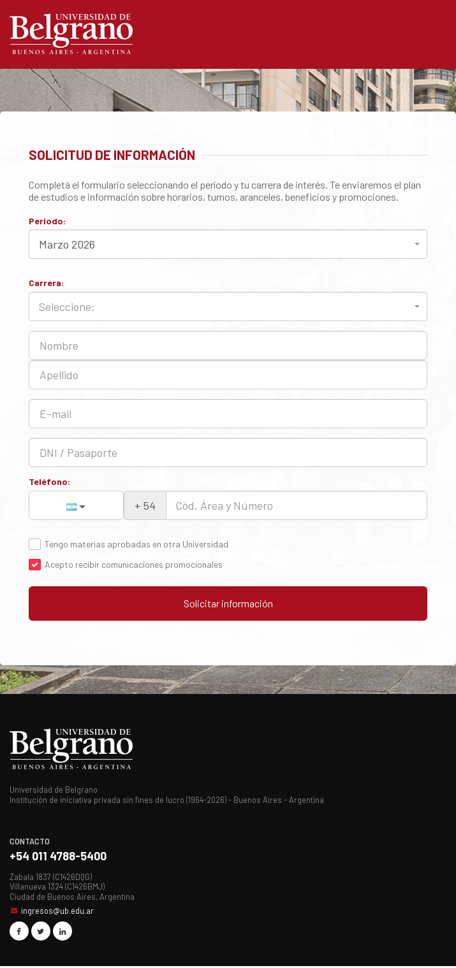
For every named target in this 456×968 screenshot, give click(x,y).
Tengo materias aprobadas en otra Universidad (136, 544)
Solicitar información (228, 604)
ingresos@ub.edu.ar (57, 913)
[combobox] (228, 244)
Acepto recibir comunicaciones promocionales (134, 565)
